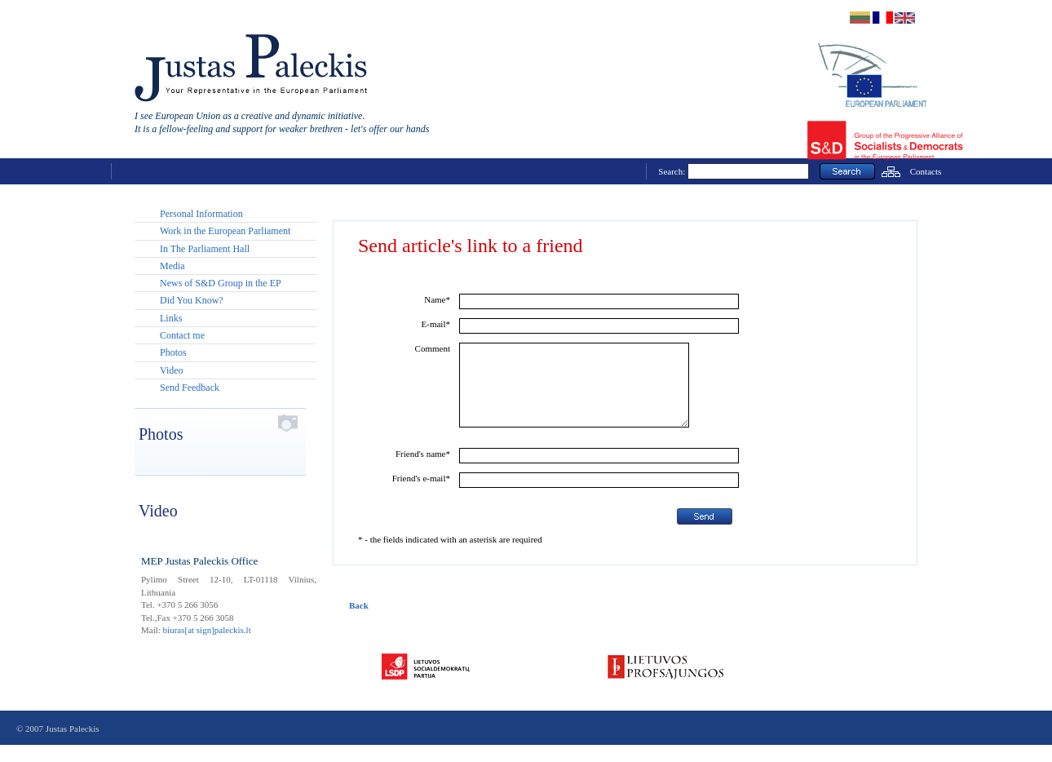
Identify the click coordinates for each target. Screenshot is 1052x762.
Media (172, 266)
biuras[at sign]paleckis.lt (207, 630)
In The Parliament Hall (205, 249)
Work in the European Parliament (225, 231)
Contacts (926, 171)
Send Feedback (189, 387)
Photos (173, 352)
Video (171, 370)
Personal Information (201, 213)
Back (359, 622)
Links (171, 318)
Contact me (182, 335)
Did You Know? (191, 300)
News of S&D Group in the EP (220, 283)
